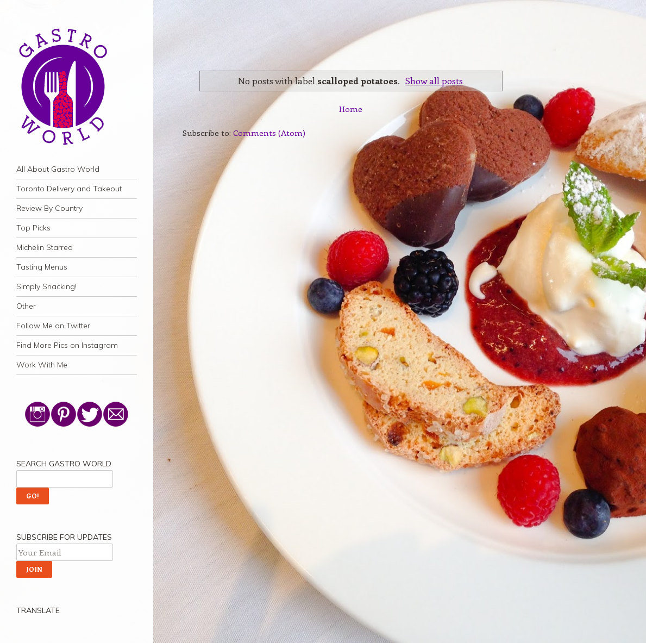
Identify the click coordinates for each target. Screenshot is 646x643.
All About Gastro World (57, 169)
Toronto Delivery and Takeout (69, 188)
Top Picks (33, 228)
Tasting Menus (41, 267)
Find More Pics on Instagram (67, 345)
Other (26, 306)
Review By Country (49, 208)
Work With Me (41, 365)
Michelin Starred (44, 247)
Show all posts (434, 80)
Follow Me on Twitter (53, 325)
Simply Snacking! (46, 286)
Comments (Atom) (269, 132)
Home (350, 108)
